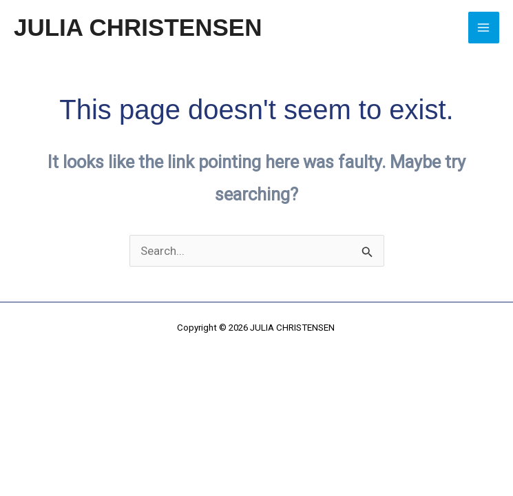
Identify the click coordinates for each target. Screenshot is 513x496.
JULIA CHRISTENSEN (138, 27)
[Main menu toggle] (484, 27)
